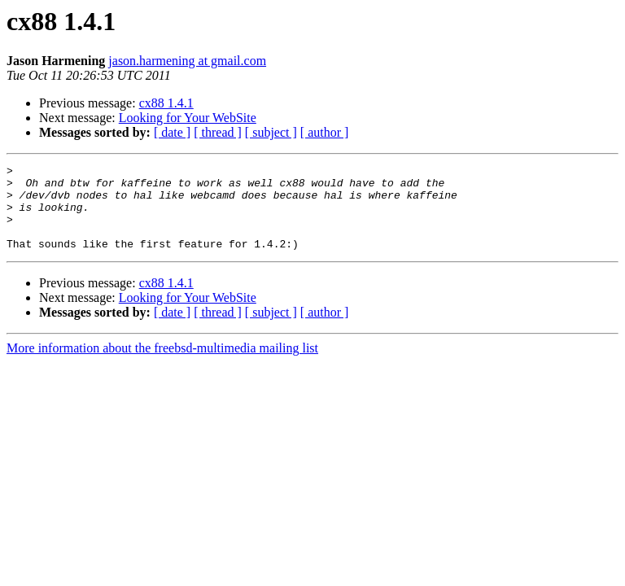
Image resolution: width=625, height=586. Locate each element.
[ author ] (324, 132)
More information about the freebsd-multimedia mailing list (162, 365)
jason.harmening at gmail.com (187, 61)
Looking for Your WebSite (187, 118)
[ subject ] (271, 132)
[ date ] (172, 132)
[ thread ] (218, 132)
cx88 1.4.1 (166, 103)
